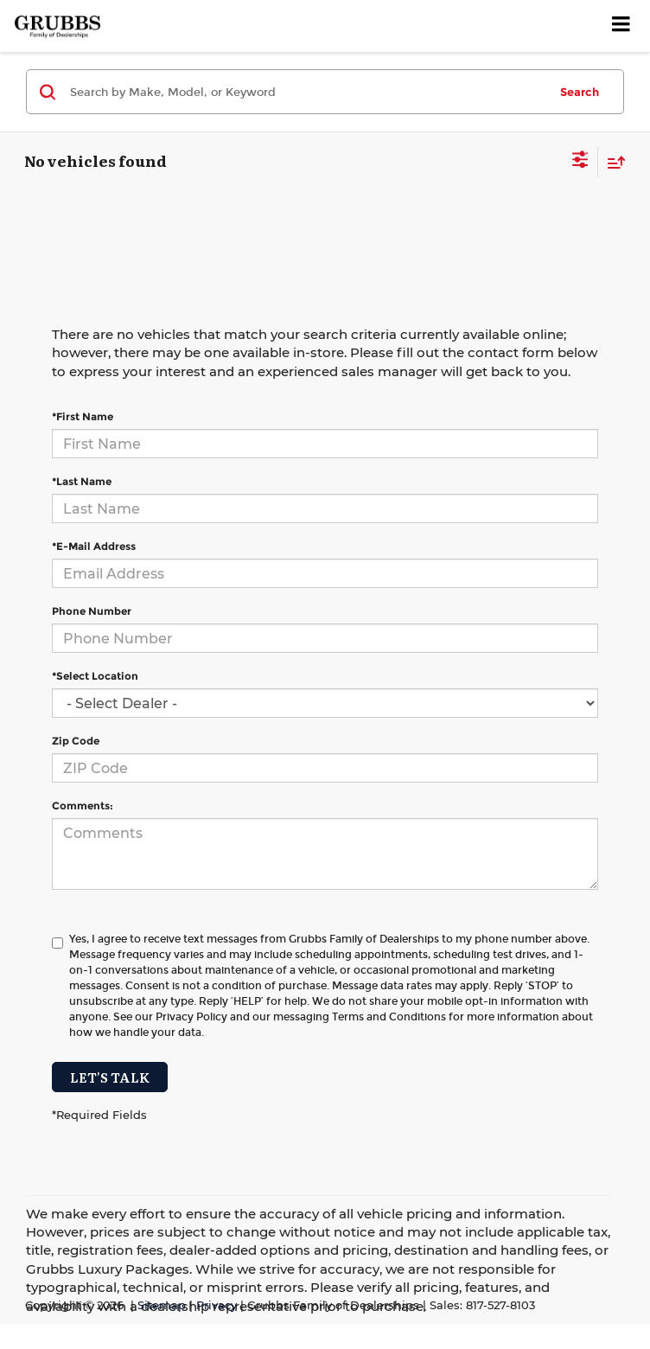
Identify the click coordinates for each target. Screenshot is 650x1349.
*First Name (82, 416)
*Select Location (95, 675)
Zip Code (75, 740)
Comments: (82, 805)
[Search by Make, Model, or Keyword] (306, 91)
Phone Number (91, 610)
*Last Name (82, 481)
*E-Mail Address (94, 546)
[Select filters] (580, 161)
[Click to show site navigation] (621, 26)
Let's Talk (110, 1077)
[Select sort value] (612, 162)
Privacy (216, 1305)
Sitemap (161, 1305)
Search (579, 92)
